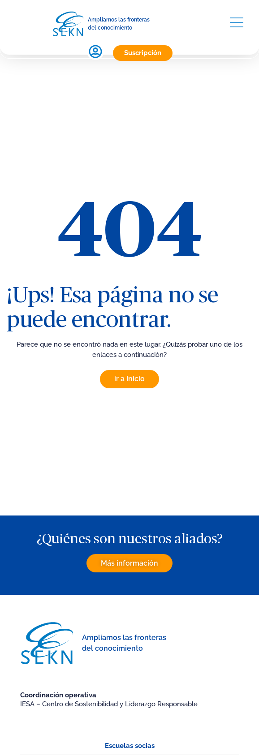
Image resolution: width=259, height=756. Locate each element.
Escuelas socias (130, 746)
